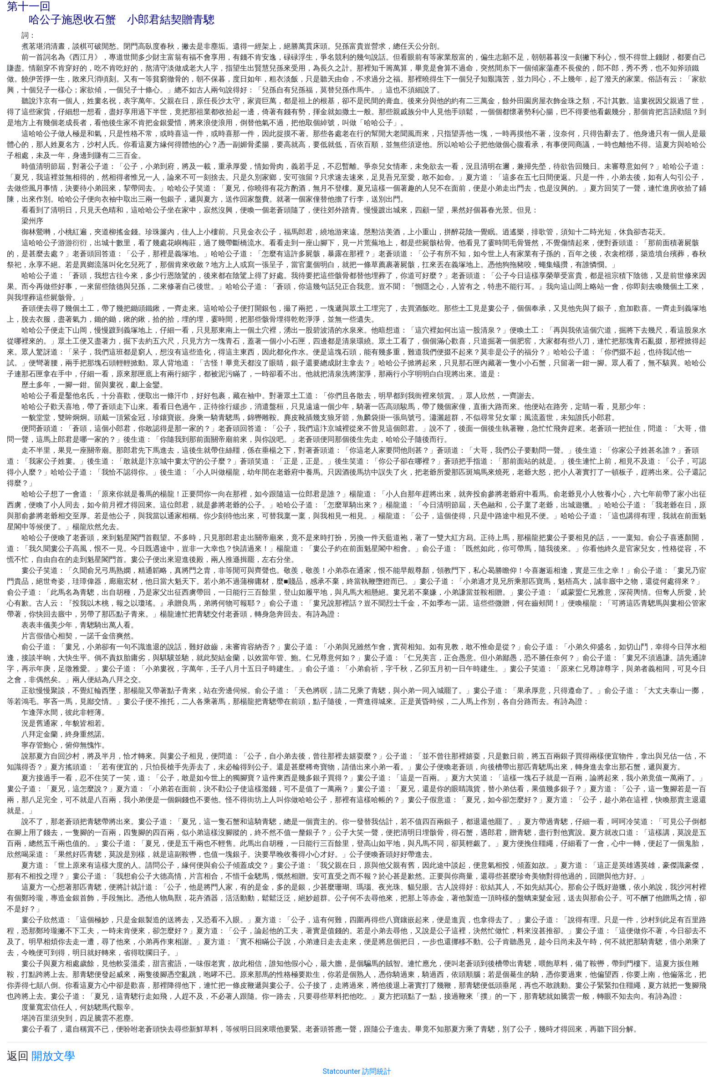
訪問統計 (376, 1071)
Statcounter (342, 1071)
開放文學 (53, 1056)
